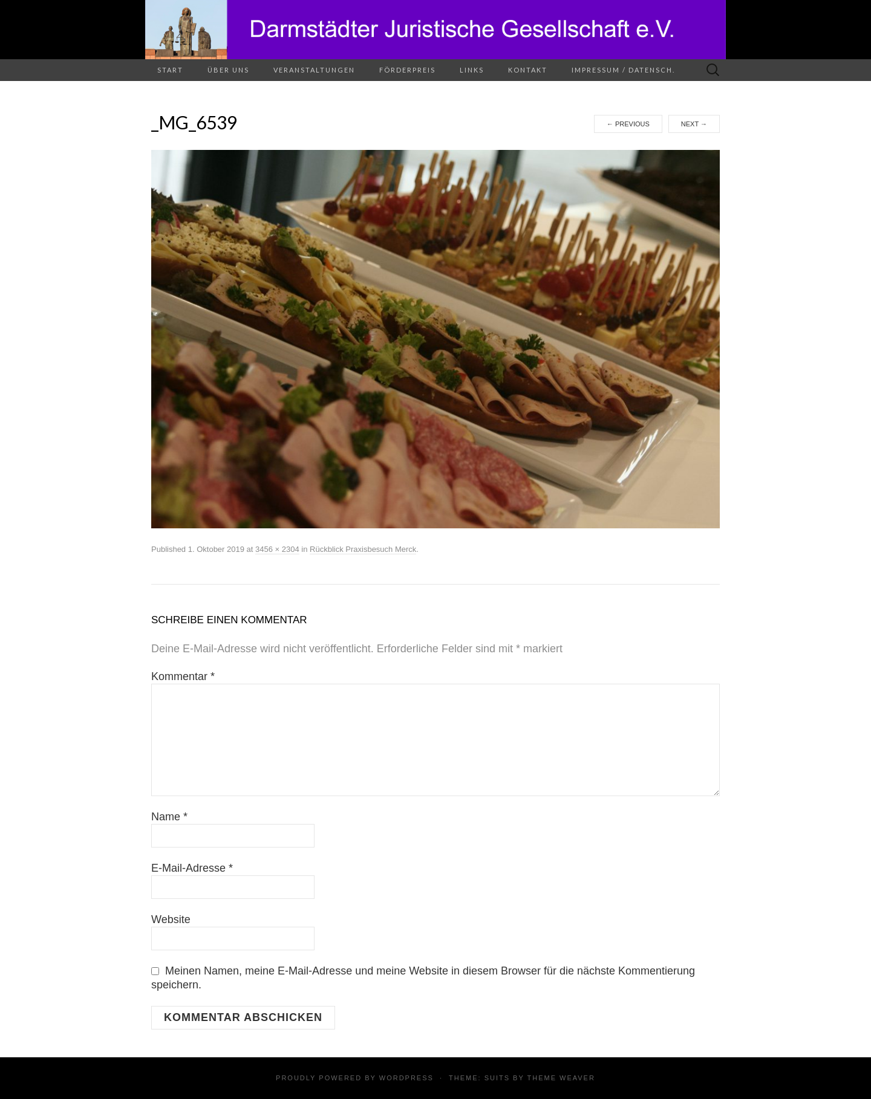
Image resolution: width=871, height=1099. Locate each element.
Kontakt (527, 70)
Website (171, 919)
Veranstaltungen (314, 70)
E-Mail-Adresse (192, 868)
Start (170, 70)
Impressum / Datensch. (623, 70)
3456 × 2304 (277, 549)
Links (472, 70)
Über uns (228, 70)
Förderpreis (407, 70)
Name (169, 817)
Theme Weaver (561, 1077)
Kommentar (183, 676)
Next (694, 124)
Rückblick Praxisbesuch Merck (363, 549)
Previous (628, 124)
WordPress (406, 1077)
